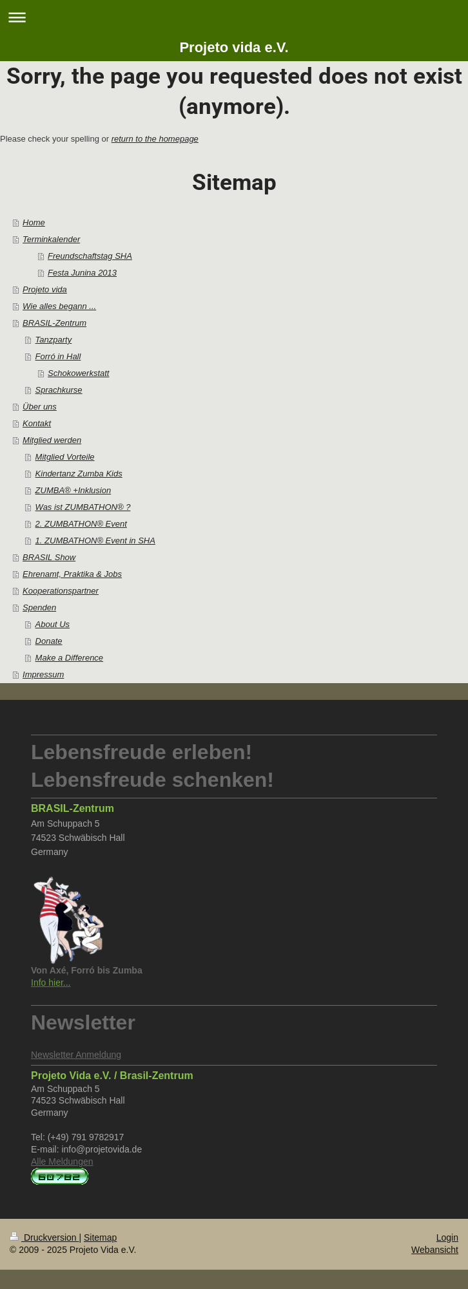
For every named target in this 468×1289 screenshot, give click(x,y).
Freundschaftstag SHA (90, 256)
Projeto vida (45, 289)
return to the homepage (155, 139)
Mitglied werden (52, 440)
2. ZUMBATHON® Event (81, 524)
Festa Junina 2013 (82, 273)
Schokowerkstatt (78, 373)
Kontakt (37, 423)
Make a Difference (69, 658)
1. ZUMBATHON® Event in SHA (95, 540)
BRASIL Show (49, 557)
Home (34, 222)
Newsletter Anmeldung (76, 1054)
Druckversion (44, 1237)
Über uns (40, 406)
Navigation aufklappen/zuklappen (234, 17)
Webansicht (434, 1250)
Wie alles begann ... (59, 306)
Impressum (43, 674)
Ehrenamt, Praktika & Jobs (72, 574)
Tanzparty (53, 339)
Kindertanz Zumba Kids (78, 473)
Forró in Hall (58, 356)
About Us (52, 624)
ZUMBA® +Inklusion (73, 490)
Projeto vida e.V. (233, 47)
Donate (49, 641)
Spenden (39, 607)
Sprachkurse (59, 390)
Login (447, 1237)
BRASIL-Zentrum (54, 323)
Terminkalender (51, 239)
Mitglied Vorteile (65, 457)
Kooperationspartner (61, 591)
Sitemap (100, 1237)
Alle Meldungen (62, 1161)
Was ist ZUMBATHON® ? (83, 507)
